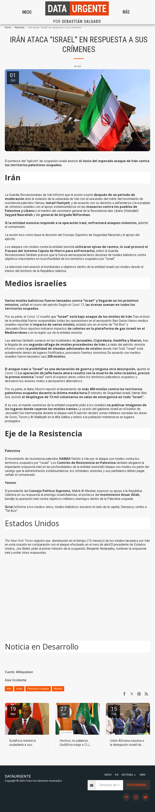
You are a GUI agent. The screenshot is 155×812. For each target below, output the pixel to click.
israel (19, 688)
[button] (142, 12)
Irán (9, 688)
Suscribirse (137, 785)
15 (114, 711)
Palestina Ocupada (38, 688)
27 (64, 711)
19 (13, 711)
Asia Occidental (15, 680)
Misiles (58, 688)
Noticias (19, 27)
